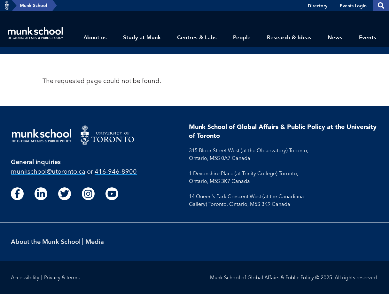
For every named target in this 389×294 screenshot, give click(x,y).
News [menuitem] (335, 37)
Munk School (33, 5)
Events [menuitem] (367, 37)
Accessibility (25, 277)
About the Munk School (46, 241)
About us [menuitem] (95, 37)
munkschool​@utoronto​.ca (48, 171)
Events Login (353, 6)
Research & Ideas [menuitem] (289, 37)
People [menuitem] (242, 37)
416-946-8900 (116, 171)
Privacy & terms (62, 277)
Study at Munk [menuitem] (142, 37)
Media (94, 241)
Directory (317, 6)
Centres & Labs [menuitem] (197, 37)
